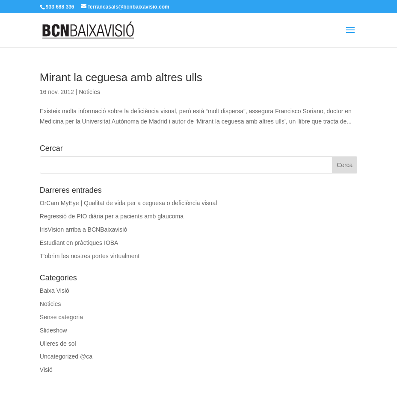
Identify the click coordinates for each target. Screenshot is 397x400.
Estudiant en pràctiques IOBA (79, 242)
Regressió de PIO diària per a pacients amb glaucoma (112, 216)
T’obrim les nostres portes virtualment (89, 256)
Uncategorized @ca (66, 356)
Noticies (89, 91)
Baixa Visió (54, 290)
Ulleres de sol (58, 343)
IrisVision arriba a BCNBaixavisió (83, 229)
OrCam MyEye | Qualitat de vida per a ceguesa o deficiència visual (128, 203)
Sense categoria (61, 317)
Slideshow (53, 330)
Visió (46, 369)
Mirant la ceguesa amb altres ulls (121, 77)
